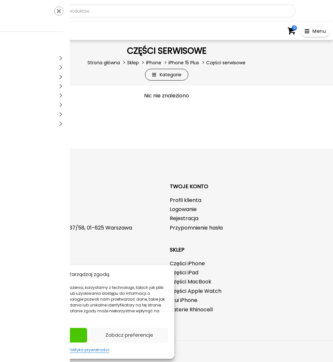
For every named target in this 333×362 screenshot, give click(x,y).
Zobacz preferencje (129, 334)
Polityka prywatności (89, 350)
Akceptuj (48, 334)
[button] (315, 31)
